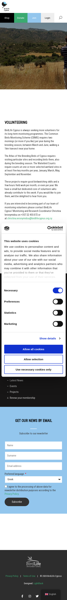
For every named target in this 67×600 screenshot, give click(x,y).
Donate (20, 17)
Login (47, 17)
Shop (6, 17)
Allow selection (33, 359)
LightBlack (38, 583)
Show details (47, 338)
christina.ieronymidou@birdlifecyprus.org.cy (29, 218)
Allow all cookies (33, 349)
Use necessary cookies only (33, 369)
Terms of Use (29, 576)
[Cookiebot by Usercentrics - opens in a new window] (48, 228)
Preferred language (14, 474)
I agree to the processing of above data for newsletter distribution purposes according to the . (30, 490)
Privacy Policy (12, 494)
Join (34, 17)
